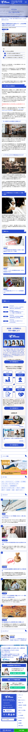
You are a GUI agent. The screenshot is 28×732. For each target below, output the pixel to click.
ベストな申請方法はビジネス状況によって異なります (13, 57)
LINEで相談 (22, 730)
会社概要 (19, 723)
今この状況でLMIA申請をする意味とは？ (12, 53)
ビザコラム (6, 18)
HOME (2, 18)
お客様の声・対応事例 (22, 705)
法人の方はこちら (21, 718)
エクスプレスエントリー (10, 481)
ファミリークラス (4, 483)
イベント (19, 712)
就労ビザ (3, 490)
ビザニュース (20, 695)
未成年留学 (8, 490)
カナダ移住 (4, 567)
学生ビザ (18, 487)
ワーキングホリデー (5, 485)
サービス (19, 697)
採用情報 (19, 720)
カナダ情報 (10, 18)
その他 (4, 513)
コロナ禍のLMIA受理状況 (8, 51)
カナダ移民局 (23, 481)
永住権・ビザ (20, 702)
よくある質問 (20, 715)
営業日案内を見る (9, 711)
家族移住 (23, 487)
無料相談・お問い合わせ (17, 673)
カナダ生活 (17, 481)
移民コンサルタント (21, 700)
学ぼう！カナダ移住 (21, 710)
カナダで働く (5, 540)
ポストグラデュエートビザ (13, 483)
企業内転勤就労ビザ (13, 485)
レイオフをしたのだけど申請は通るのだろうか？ (13, 55)
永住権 (6, 307)
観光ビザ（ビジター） (19, 490)
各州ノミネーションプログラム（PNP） (8, 487)
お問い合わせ (8, 730)
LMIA (3, 31)
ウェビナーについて (17, 687)
